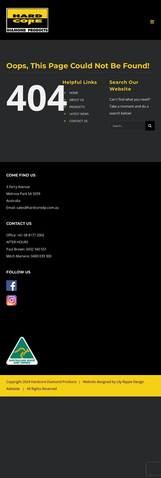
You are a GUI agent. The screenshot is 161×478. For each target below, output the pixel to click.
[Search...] (127, 125)
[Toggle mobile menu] (152, 22)
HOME (73, 93)
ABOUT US (76, 100)
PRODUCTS (77, 107)
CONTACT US (78, 121)
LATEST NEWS (79, 114)
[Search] (150, 125)
